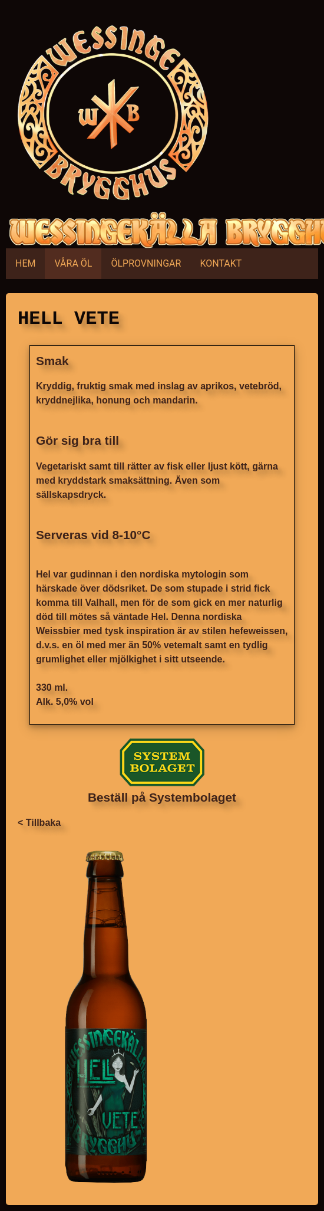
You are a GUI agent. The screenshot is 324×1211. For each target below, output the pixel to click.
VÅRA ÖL (73, 263)
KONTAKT (221, 263)
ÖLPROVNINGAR (146, 263)
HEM (25, 263)
